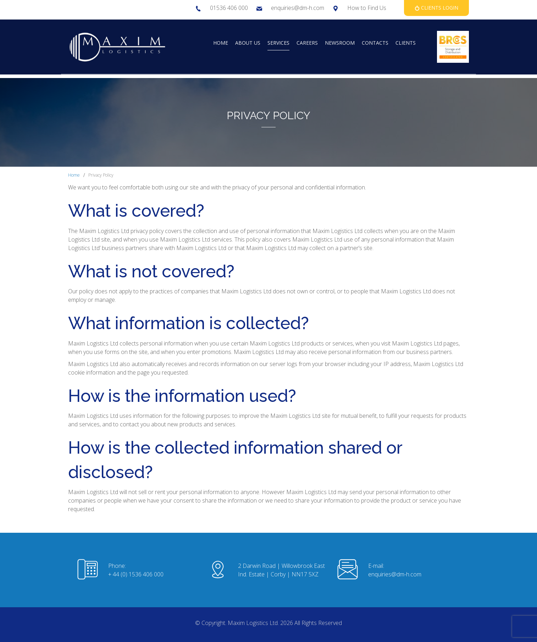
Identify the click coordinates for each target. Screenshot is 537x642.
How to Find (363, 8)
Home (74, 175)
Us (383, 8)
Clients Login (439, 7)
